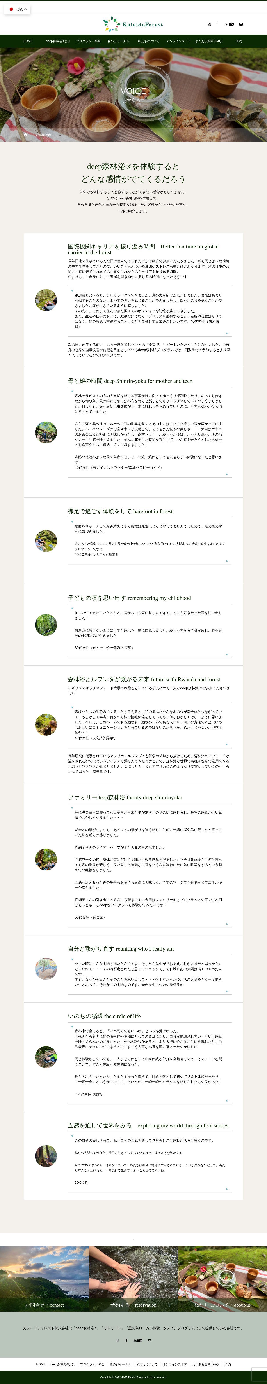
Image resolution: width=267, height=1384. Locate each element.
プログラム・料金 (88, 41)
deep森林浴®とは (58, 41)
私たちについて (148, 41)
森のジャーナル (118, 41)
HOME (28, 41)
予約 (239, 41)
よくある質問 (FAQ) (208, 41)
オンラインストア (178, 41)
